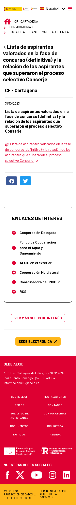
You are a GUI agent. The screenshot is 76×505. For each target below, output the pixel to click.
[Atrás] (4, 47)
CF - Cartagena (29, 90)
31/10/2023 (27, 103)
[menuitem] (19, 396)
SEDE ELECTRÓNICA (38, 341)
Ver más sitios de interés (38, 318)
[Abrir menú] (70, 8)
